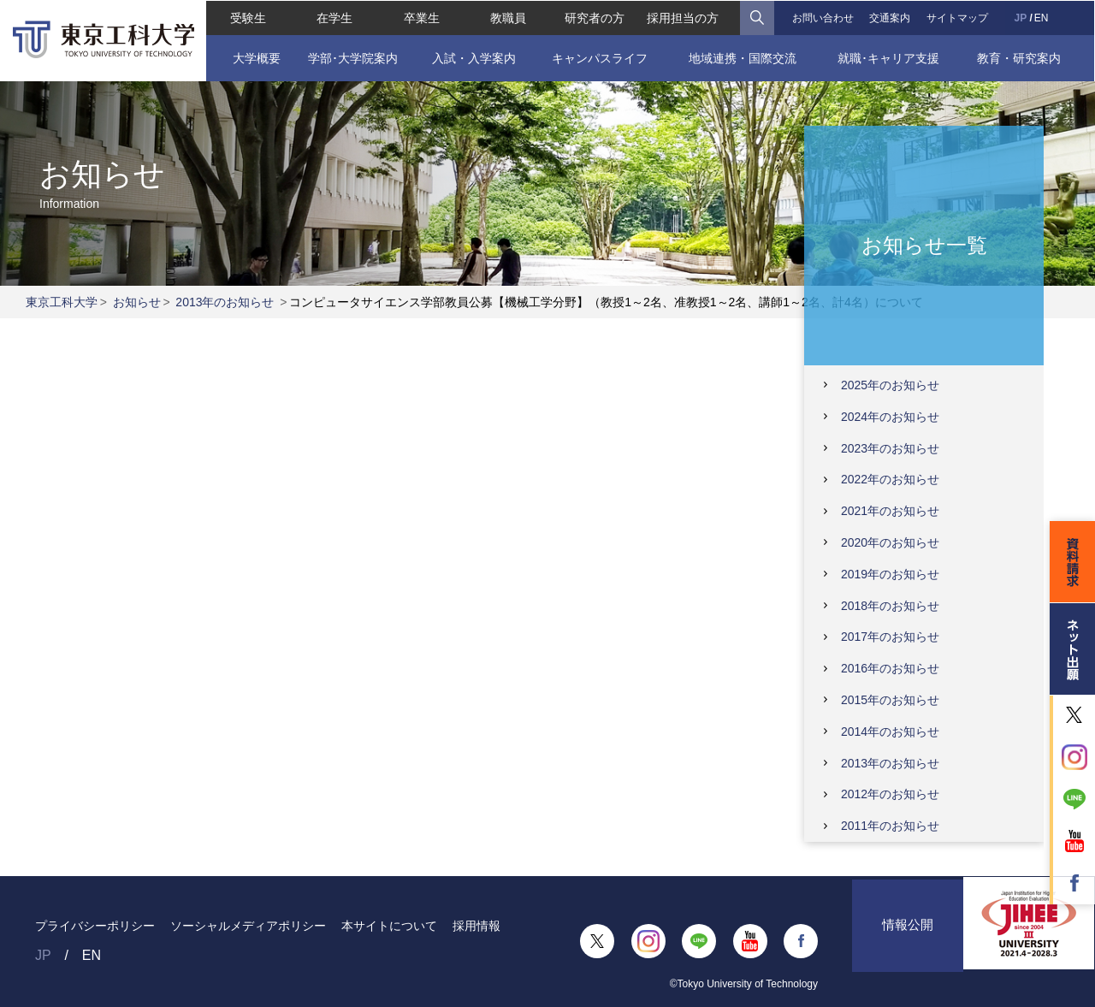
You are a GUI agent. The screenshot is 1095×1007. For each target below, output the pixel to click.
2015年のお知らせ (890, 700)
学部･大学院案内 (352, 57)
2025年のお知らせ (890, 385)
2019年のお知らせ (890, 574)
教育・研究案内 (1019, 57)
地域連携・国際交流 (742, 57)
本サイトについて (389, 926)
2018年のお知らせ (890, 606)
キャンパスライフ (600, 57)
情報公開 (907, 940)
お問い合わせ (823, 17)
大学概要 (256, 57)
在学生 (334, 17)
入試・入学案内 (474, 57)
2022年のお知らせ (890, 479)
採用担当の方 (683, 17)
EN (1041, 17)
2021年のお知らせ (890, 511)
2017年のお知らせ (890, 636)
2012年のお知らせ (890, 794)
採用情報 (476, 926)
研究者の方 (594, 17)
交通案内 (890, 17)
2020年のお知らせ (890, 542)
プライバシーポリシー (95, 926)
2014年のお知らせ (890, 731)
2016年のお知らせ (890, 668)
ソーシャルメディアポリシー (248, 926)
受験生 (248, 17)
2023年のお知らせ (890, 448)
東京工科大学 (62, 302)
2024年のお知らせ (890, 417)
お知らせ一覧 (924, 244)
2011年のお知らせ (890, 825)
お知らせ (137, 302)
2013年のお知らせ (224, 302)
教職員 (508, 17)
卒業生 (421, 17)
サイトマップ (957, 17)
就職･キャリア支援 (889, 57)
